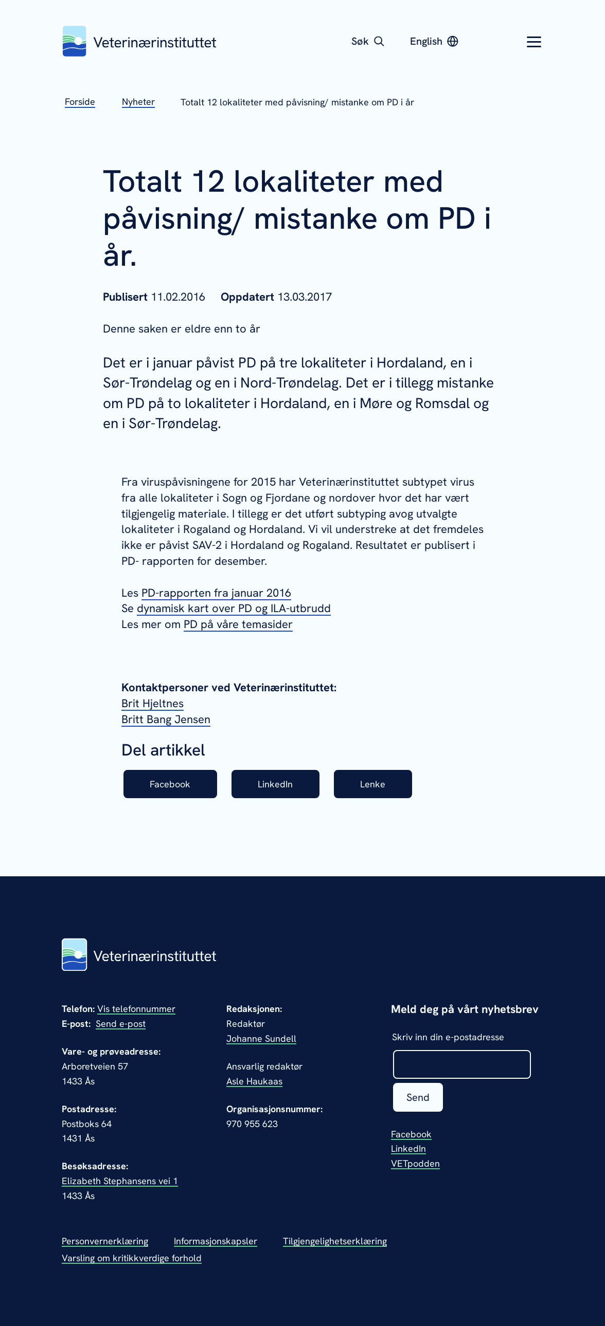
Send (418, 1097)
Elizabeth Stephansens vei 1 (120, 1181)
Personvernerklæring (105, 1241)
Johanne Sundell (261, 1038)
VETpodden (415, 1163)
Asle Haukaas (254, 1081)
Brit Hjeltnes (152, 703)
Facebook (170, 784)
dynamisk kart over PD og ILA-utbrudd (234, 608)
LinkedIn (275, 784)
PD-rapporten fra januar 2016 (216, 592)
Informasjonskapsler (215, 1241)
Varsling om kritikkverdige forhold (132, 1258)
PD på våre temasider (238, 624)
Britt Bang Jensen (165, 719)
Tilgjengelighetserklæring (335, 1241)
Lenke (372, 784)
